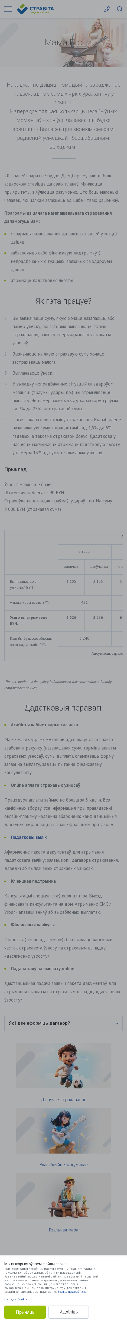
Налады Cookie (15, 1299)
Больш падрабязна (72, 1291)
